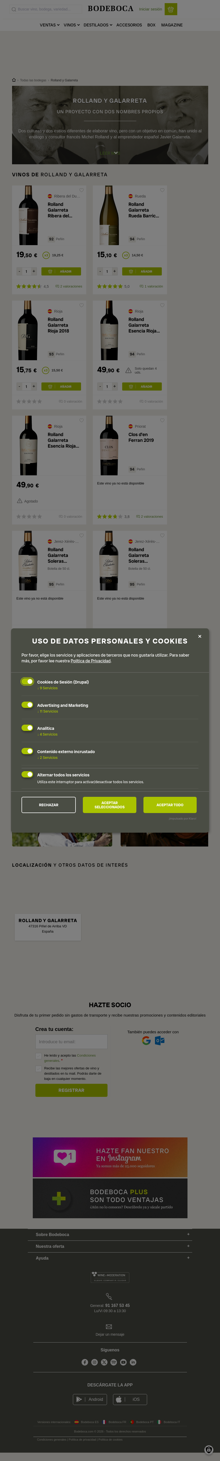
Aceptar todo (170, 805)
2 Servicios (47, 757)
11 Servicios (47, 711)
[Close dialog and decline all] (200, 636)
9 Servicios (47, 688)
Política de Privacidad (91, 661)
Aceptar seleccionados (109, 804)
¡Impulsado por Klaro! (182, 819)
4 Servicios (47, 734)
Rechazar (48, 805)
